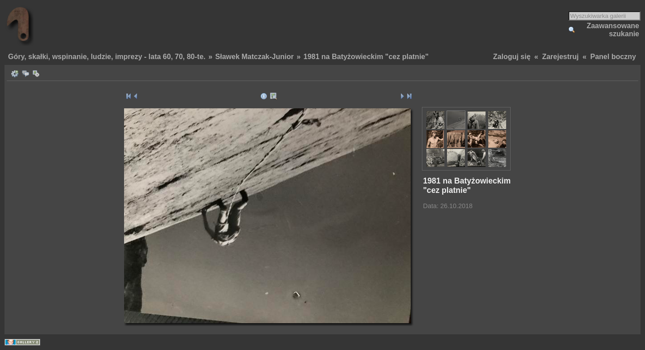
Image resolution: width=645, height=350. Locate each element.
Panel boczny (613, 56)
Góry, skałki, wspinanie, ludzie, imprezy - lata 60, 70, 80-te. (107, 56)
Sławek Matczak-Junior (254, 56)
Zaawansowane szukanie (613, 30)
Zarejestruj (560, 56)
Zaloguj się (512, 56)
